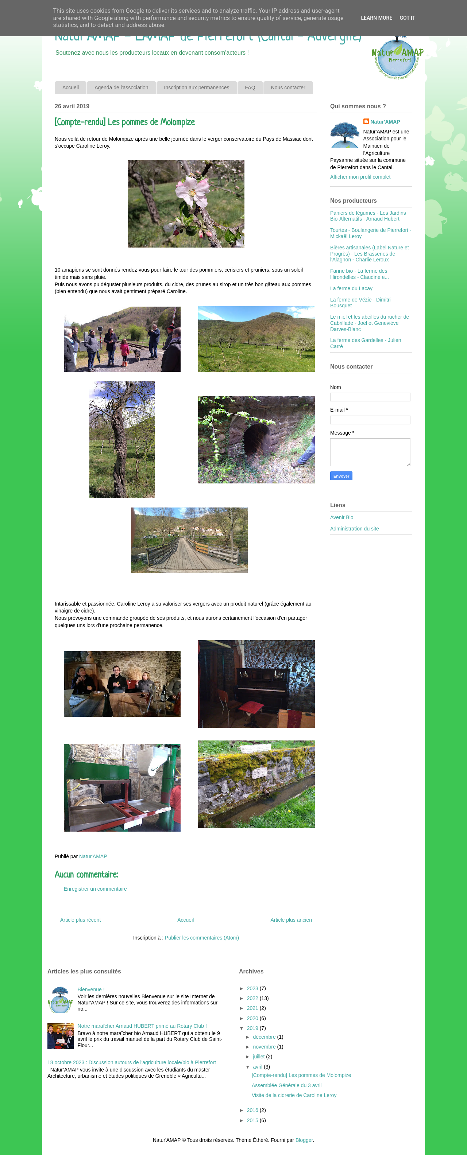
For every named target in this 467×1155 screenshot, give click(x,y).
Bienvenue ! (91, 989)
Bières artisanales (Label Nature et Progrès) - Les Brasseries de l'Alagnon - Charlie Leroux (369, 254)
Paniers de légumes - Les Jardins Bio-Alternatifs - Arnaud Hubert (368, 216)
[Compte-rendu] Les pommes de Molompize (301, 1075)
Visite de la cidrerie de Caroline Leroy (294, 1095)
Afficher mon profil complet (360, 177)
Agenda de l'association (121, 87)
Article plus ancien (291, 920)
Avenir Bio (342, 517)
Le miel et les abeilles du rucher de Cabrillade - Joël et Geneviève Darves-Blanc (369, 323)
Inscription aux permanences (196, 87)
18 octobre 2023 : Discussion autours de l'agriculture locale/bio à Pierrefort (131, 1062)
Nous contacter (288, 87)
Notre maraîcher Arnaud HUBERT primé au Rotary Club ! (142, 1026)
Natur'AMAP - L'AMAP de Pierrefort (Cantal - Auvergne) (208, 36)
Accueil (70, 87)
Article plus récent (80, 920)
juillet (259, 1056)
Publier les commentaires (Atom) (202, 938)
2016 (253, 1110)
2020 (253, 1018)
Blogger (304, 1140)
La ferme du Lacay (351, 288)
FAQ (250, 87)
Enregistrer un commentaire (95, 889)
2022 (253, 998)
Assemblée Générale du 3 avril (286, 1085)
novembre (265, 1047)
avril (258, 1067)
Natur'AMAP (385, 122)
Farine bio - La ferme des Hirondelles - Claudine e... (359, 274)
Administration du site (354, 529)
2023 (253, 988)
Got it (407, 18)
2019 (253, 1028)
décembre (265, 1037)
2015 (253, 1120)
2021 (253, 1008)
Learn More (376, 18)
